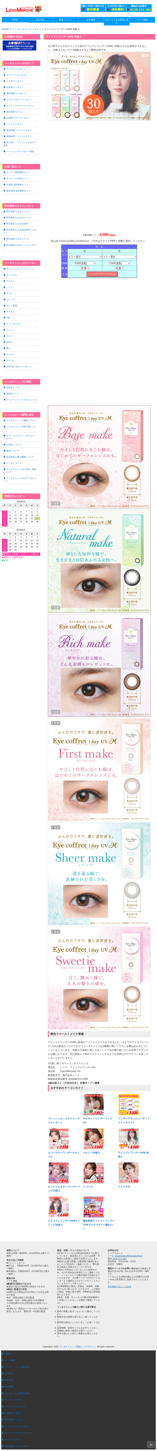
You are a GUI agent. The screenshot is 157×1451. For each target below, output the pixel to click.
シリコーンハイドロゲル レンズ (21, 390)
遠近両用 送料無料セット (18, 188)
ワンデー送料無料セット (18, 170)
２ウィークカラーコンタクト (20, 104)
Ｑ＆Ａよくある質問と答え (17, 1392)
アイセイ (10, 303)
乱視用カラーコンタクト (18, 116)
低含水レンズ (12, 378)
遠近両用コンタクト (16, 92)
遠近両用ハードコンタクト (19, 128)
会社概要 (8, 1386)
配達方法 (8, 1379)
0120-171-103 (119, 1258)
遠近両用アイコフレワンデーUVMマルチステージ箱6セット (99, 1224)
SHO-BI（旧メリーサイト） (19, 357)
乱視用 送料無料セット (17, 182)
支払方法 (8, 1373)
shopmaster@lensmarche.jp (128, 1256)
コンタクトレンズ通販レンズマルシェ (77, 1346)
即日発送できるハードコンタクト (22, 241)
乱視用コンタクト (14, 86)
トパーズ (88, 1186)
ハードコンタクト (14, 122)
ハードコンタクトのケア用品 (20, 149)
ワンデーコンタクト (16, 68)
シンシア (10, 291)
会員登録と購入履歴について (20, 443)
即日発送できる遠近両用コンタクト (20, 227)
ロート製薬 (11, 297)
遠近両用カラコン (14, 110)
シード (9, 279)
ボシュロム (11, 267)
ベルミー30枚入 (91, 1152)
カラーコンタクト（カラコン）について (20, 424)
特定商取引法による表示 (119, 1286)
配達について (12, 437)
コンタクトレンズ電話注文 (17, 1366)
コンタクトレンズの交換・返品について (20, 456)
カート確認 (9, 1360)
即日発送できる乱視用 (17, 220)
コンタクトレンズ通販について (21, 410)
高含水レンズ (12, 384)
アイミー (10, 327)
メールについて (13, 449)
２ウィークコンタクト (17, 74)
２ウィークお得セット (17, 176)
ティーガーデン (13, 315)
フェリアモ (124, 1186)
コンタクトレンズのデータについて (20, 465)
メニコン (10, 321)
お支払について (13, 431)
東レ (8, 339)
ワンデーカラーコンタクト (26, 29)
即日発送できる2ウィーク (18, 214)
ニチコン (10, 351)
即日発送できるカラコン (18, 235)
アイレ (9, 285)
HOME (7, 1353)
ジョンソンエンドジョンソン (20, 261)
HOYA (9, 333)
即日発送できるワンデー (18, 208)
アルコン (10, 273)
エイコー (10, 345)
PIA (8, 309)
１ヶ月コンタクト (14, 80)
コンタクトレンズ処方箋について (22, 416)
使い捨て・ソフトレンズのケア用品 (20, 141)
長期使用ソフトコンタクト (19, 134)
